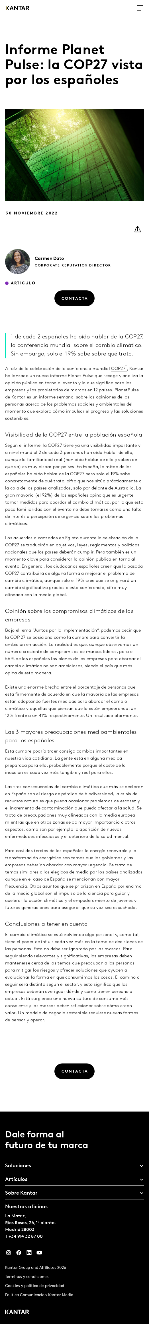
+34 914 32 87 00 (26, 1236)
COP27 (118, 376)
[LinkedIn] (29, 1254)
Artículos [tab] (16, 1179)
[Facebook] (18, 1254)
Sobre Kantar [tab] (21, 1193)
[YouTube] (39, 1254)
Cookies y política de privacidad (34, 1286)
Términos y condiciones (26, 1277)
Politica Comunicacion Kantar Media (39, 1295)
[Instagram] (8, 1254)
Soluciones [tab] (18, 1166)
